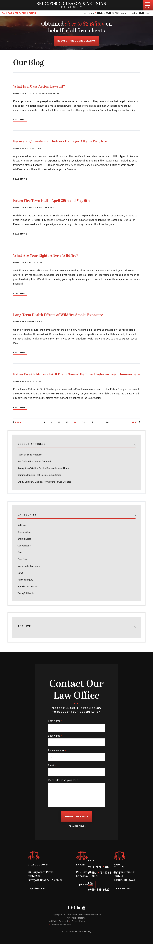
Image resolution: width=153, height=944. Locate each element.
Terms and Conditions (61, 925)
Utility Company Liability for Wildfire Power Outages (44, 482)
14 (75, 422)
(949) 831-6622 (99, 890)
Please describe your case (63, 780)
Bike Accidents (24, 532)
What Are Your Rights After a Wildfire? (45, 255)
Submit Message (76, 816)
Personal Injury (51, 93)
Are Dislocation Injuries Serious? (34, 461)
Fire (38, 93)
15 (83, 422)
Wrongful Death (25, 593)
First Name (55, 721)
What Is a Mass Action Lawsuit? (39, 86)
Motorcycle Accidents (28, 566)
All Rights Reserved (58, 921)
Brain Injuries (24, 539)
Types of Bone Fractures (29, 454)
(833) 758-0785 (108, 13)
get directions (37, 888)
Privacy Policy (78, 921)
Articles (21, 525)
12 (59, 422)
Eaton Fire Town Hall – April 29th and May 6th (51, 200)
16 (92, 422)
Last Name (55, 736)
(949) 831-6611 (141, 13)
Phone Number (57, 750)
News (20, 573)
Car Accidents (24, 545)
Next (135, 422)
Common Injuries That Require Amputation (40, 475)
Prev (18, 422)
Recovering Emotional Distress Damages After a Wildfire (60, 141)
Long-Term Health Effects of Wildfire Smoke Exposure (58, 315)
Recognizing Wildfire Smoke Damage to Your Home (43, 468)
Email (52, 765)
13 (67, 422)
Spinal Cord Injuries (27, 586)
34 (107, 422)
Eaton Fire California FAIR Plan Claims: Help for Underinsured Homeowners (76, 374)
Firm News (48, 208)
